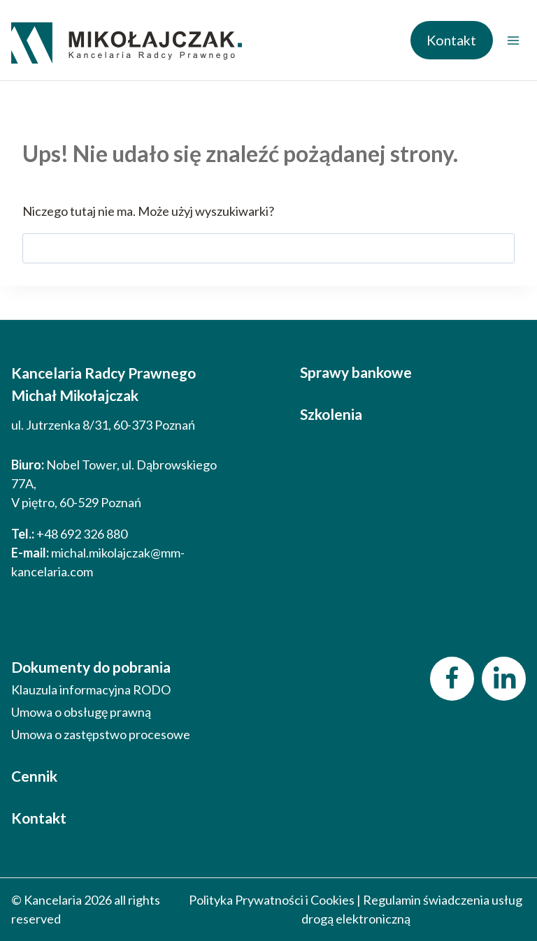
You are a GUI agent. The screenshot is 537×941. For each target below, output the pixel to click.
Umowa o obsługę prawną (81, 712)
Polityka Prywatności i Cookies (272, 899)
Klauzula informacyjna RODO (91, 689)
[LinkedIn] (504, 679)
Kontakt (451, 39)
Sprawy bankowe (356, 372)
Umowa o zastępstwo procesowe (100, 734)
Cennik (34, 776)
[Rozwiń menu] (513, 40)
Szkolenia (331, 414)
